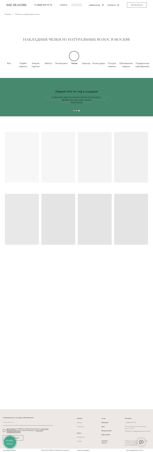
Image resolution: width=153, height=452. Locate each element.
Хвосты (48, 63)
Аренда (86, 63)
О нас (104, 418)
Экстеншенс (61, 63)
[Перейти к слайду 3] (79, 110)
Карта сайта (106, 435)
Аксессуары (98, 63)
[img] (36, 56)
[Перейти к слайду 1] (74, 110)
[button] (137, 4)
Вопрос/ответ (107, 431)
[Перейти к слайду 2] (76, 110)
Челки (74, 63)
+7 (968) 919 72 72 (43, 5)
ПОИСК (63, 5)
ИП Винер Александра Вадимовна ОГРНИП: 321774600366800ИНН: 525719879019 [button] (136, 443)
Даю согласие (11, 429)
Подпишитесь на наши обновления (18, 418)
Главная (8, 14)
